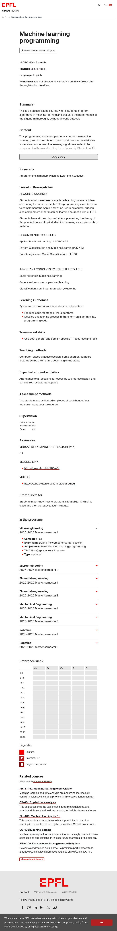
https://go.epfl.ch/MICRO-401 (42, 468)
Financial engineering (57, 581)
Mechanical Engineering (57, 606)
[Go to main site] (3, 17)
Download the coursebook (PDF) (38, 50)
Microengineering (57, 530)
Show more (58, 157)
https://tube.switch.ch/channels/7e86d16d (49, 483)
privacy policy (73, 922)
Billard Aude (38, 68)
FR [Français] (105, 4)
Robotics (57, 632)
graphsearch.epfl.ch (42, 781)
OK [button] (101, 922)
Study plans (10, 10)
